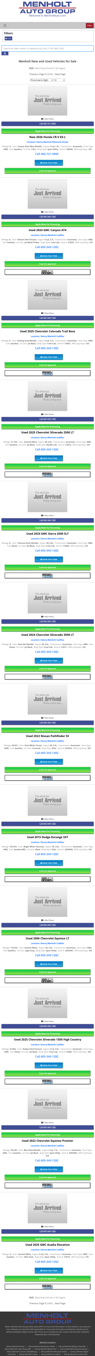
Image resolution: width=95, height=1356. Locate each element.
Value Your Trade (48, 162)
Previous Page (37, 74)
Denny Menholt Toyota (28, 1354)
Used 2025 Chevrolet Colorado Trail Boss (47, 331)
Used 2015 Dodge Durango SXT (47, 837)
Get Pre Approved (47, 171)
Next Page (60, 74)
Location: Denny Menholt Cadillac (47, 235)
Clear (8, 38)
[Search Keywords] (4, 53)
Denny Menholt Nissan (15, 1346)
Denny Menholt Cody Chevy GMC (18, 1349)
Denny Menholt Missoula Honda (54, 1351)
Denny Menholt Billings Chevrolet (72, 1346)
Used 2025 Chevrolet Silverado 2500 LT (47, 432)
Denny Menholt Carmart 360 (75, 1354)
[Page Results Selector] (59, 80)
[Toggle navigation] (4, 25)
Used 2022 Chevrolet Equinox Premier (47, 1141)
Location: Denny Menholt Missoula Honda (47, 142)
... (53, 74)
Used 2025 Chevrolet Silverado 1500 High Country (47, 1039)
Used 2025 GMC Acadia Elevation (47, 1245)
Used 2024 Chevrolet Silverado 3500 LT (47, 635)
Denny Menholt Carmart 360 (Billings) (22, 1351)
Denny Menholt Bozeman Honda (41, 1346)
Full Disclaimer (54, 1334)
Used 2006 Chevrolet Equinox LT (47, 938)
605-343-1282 (49, 216)
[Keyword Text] (47, 48)
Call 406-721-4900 (47, 154)
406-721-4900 (49, 123)
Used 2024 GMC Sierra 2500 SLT (47, 534)
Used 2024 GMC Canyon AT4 (47, 230)
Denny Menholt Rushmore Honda (74, 1349)
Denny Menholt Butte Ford (46, 1349)
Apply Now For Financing (47, 131)
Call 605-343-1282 (47, 247)
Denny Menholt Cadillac (51, 1354)
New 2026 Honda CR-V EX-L (47, 137)
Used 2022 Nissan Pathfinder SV (47, 736)
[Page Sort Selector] (41, 80)
